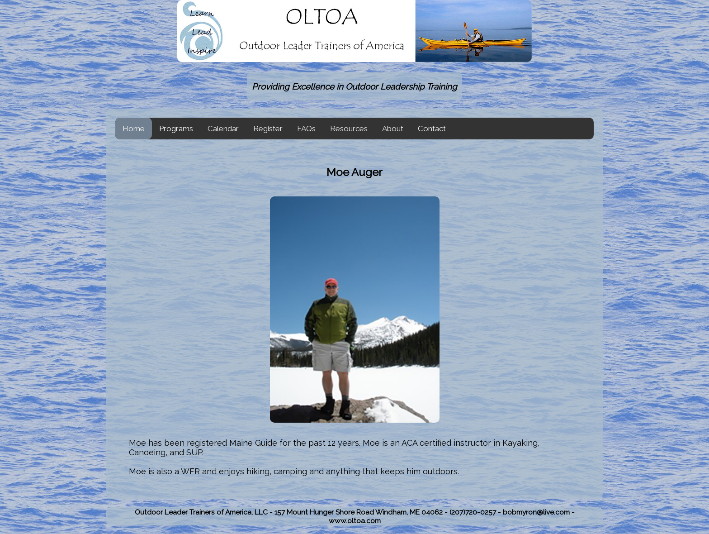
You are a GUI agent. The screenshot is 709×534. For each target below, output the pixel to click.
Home (134, 128)
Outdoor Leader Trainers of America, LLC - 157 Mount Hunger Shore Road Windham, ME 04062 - (292, 512)
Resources (349, 128)
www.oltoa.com (355, 520)
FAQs (306, 128)
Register (268, 128)
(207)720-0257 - (476, 512)
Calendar (223, 128)
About (392, 128)
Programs (176, 128)
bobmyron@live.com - (539, 512)
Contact (432, 128)
